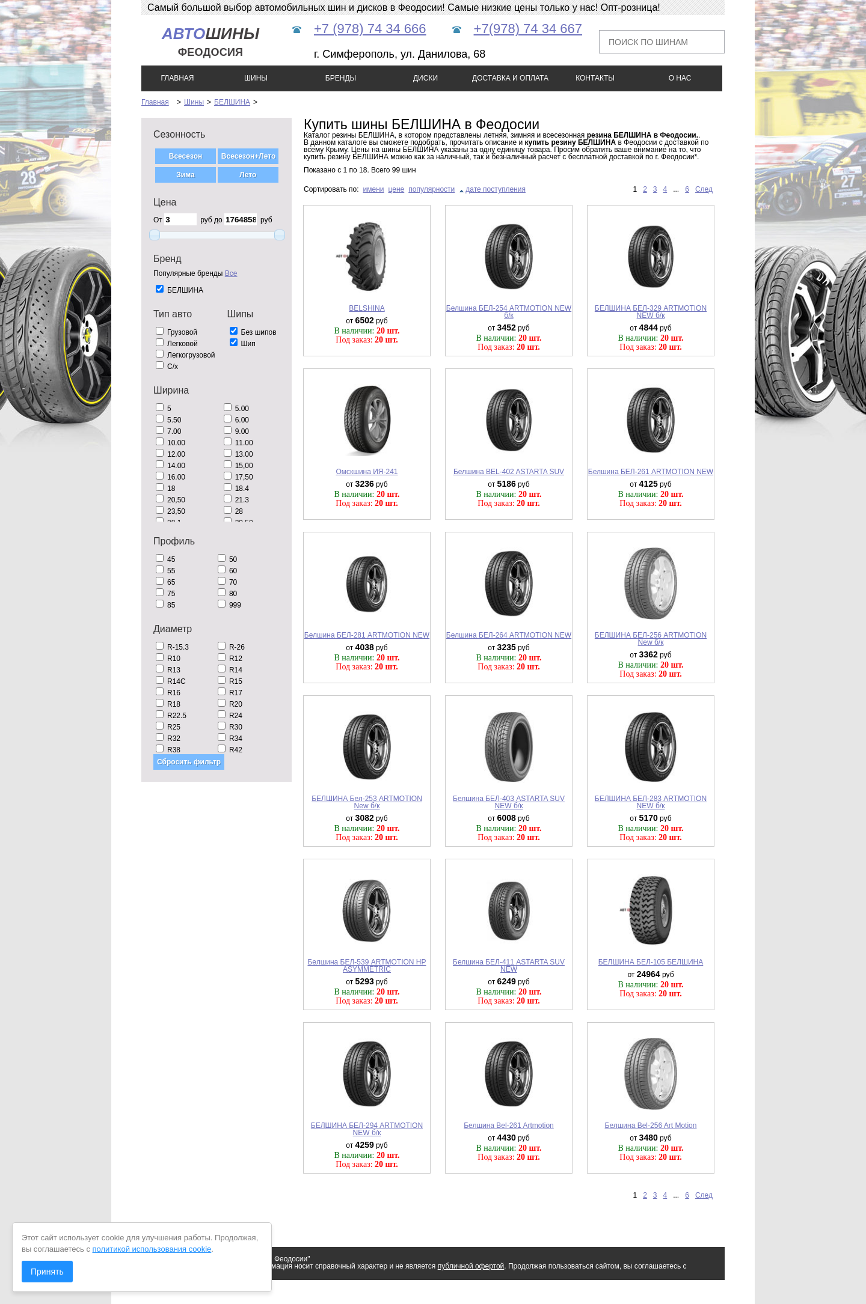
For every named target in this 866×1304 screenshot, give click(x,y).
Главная (155, 102)
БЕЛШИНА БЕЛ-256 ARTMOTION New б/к (651, 639)
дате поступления (495, 189)
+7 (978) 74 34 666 (370, 28)
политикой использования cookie (152, 1249)
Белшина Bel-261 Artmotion (509, 1125)
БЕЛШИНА (232, 102)
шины (210, 41)
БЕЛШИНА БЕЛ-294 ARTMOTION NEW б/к (367, 1129)
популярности (431, 189)
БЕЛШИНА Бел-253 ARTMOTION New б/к (367, 802)
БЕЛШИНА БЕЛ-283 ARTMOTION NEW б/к (651, 802)
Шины (194, 102)
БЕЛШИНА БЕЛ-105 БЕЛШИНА (651, 962)
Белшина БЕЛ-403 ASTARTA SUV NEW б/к (509, 802)
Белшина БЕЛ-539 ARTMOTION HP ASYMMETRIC (366, 965)
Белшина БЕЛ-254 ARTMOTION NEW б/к (508, 312)
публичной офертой (471, 1266)
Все (231, 273)
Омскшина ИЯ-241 (367, 472)
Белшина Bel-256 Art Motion (651, 1125)
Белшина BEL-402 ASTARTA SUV (508, 472)
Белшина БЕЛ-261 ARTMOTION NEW (650, 472)
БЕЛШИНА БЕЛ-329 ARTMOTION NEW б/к (651, 312)
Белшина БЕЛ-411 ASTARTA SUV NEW (509, 965)
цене (396, 189)
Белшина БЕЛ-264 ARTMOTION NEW (508, 635)
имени (373, 189)
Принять (47, 1271)
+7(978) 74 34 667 (528, 28)
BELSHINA (366, 308)
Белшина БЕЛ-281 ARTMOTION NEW (366, 635)
